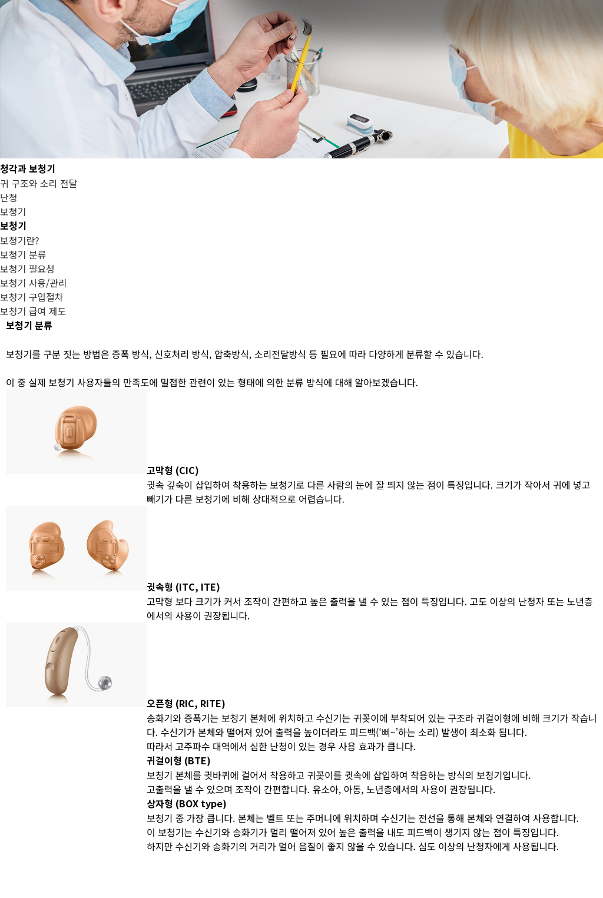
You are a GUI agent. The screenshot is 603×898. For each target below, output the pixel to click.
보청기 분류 (23, 254)
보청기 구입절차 (32, 297)
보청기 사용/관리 (33, 283)
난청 (8, 197)
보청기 (13, 211)
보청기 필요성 (27, 268)
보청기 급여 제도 (33, 311)
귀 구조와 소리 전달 (38, 183)
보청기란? (19, 240)
